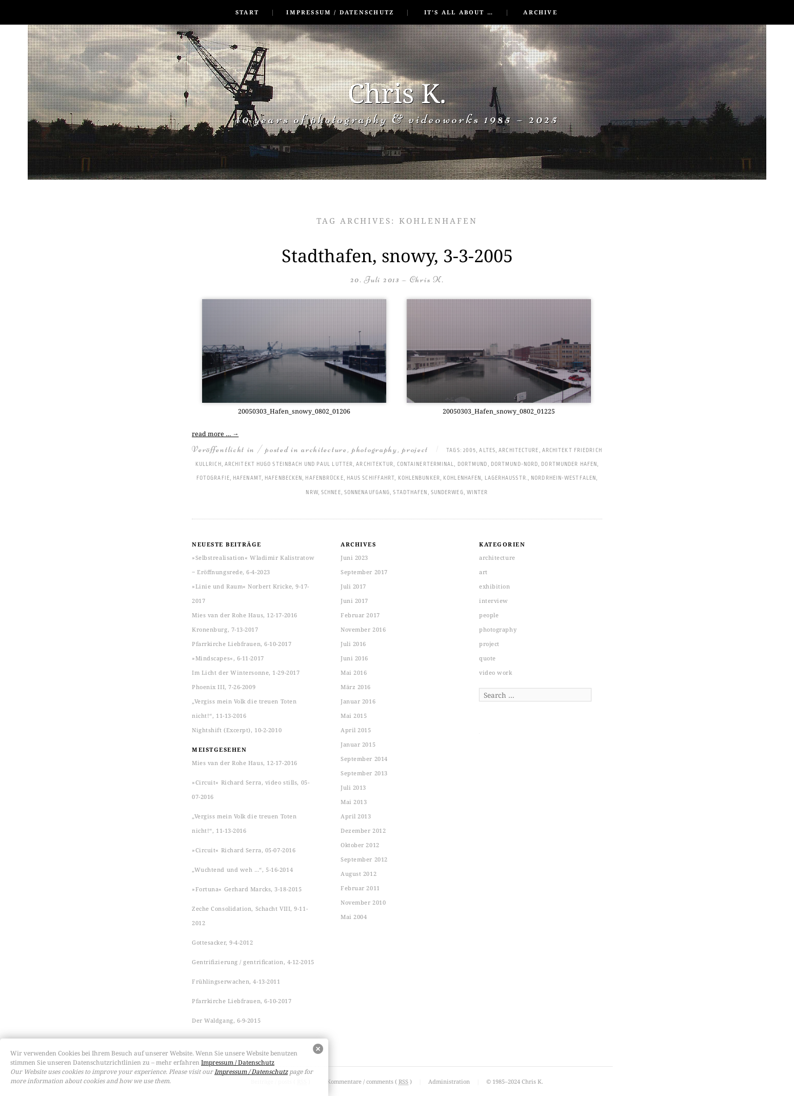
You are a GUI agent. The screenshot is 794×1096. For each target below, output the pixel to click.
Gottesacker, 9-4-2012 (222, 942)
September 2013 (364, 773)
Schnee (331, 493)
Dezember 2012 (363, 830)
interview (493, 600)
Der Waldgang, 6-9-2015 (226, 1020)
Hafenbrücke (324, 478)
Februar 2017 (360, 615)
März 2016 (356, 687)
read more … (215, 433)
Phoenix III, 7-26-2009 (223, 687)
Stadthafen (410, 493)
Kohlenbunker (419, 478)
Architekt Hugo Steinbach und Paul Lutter (289, 464)
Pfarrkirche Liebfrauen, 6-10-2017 (241, 644)
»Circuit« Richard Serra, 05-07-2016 (243, 850)
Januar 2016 (358, 701)
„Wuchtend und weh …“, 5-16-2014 (242, 869)
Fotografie (213, 478)
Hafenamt (247, 478)
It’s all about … (458, 12)
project (415, 449)
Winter (477, 493)
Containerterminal (425, 464)
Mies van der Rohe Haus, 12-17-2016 (244, 615)
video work (495, 672)
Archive (540, 12)
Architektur (374, 464)
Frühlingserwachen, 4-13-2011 (236, 981)
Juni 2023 (354, 557)
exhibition (494, 586)
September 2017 (364, 572)
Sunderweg (447, 493)
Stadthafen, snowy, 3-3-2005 (397, 255)
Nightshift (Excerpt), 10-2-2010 (237, 730)
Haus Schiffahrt (371, 478)
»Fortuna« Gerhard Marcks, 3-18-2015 (247, 889)
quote (487, 658)
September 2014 (364, 758)
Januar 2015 (358, 744)
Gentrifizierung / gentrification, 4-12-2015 (253, 962)
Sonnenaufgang (367, 493)
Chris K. (397, 92)
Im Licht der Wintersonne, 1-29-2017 (246, 672)
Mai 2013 (354, 802)
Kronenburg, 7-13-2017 (225, 629)
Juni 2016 (354, 658)
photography (375, 449)
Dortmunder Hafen (569, 464)
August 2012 (358, 873)
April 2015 (356, 730)
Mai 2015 (354, 715)
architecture (324, 449)
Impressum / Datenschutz (340, 12)
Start (247, 12)
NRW (311, 493)
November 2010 (363, 902)
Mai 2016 (354, 672)
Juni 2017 (354, 600)
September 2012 (364, 859)
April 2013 (356, 816)
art (483, 572)
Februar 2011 (360, 888)
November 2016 (363, 629)
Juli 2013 (353, 787)
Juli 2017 (353, 586)
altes (487, 450)
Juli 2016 (353, 644)
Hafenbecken (283, 478)
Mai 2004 (354, 917)
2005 (469, 450)
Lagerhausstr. (506, 478)
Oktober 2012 (360, 845)
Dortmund (473, 464)
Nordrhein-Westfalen (563, 478)
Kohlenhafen (462, 478)
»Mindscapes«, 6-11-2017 (228, 658)
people (489, 615)
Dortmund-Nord (514, 464)
